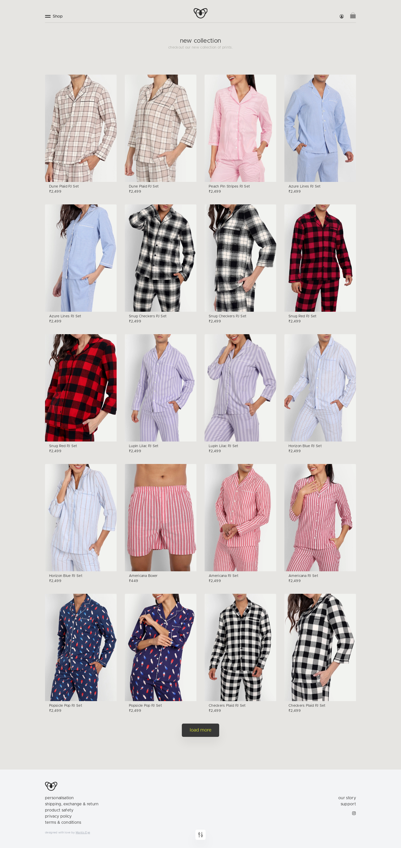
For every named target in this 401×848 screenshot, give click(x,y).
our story (347, 798)
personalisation (59, 798)
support (348, 804)
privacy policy (58, 816)
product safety (59, 810)
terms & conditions (63, 822)
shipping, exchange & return (72, 804)
